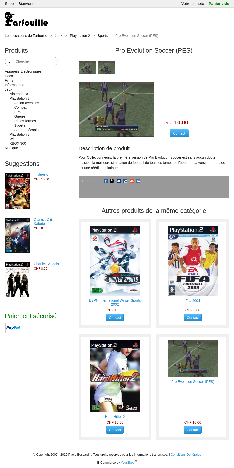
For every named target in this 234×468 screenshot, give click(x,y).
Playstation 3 (20, 134)
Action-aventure (26, 103)
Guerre (19, 116)
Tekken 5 (41, 175)
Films (9, 80)
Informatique (14, 85)
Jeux (58, 36)
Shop (9, 3)
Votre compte (192, 3)
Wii (12, 139)
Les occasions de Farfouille (26, 36)
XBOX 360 (18, 143)
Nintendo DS (19, 94)
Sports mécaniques (29, 130)
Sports (103, 36)
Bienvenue (27, 3)
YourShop (128, 462)
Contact (115, 318)
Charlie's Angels (46, 264)
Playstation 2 (80, 36)
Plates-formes (25, 121)
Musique (11, 148)
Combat (20, 107)
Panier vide (219, 3)
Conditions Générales (186, 454)
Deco (9, 76)
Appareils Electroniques (23, 71)
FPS (17, 112)
